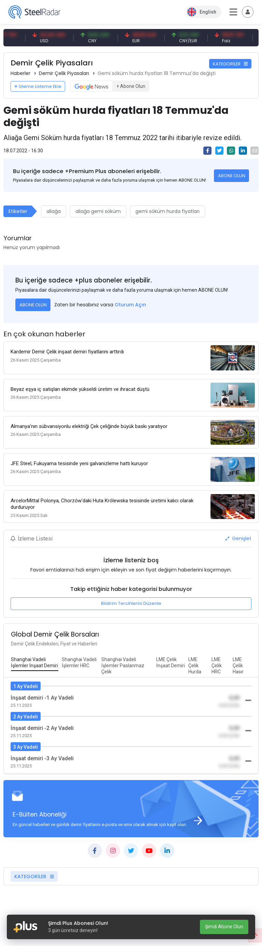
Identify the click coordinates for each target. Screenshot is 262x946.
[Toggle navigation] (247, 12)
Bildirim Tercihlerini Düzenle (131, 603)
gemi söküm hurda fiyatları (167, 211)
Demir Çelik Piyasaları (64, 73)
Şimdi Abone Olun (224, 926)
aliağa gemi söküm (98, 211)
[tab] (34, 663)
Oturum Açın (130, 304)
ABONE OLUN (231, 175)
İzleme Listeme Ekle (37, 86)
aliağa (53, 211)
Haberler (20, 73)
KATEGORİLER (230, 64)
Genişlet (238, 538)
